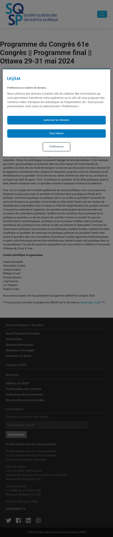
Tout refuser (56, 133)
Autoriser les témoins (56, 120)
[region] (56, 113)
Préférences (56, 146)
